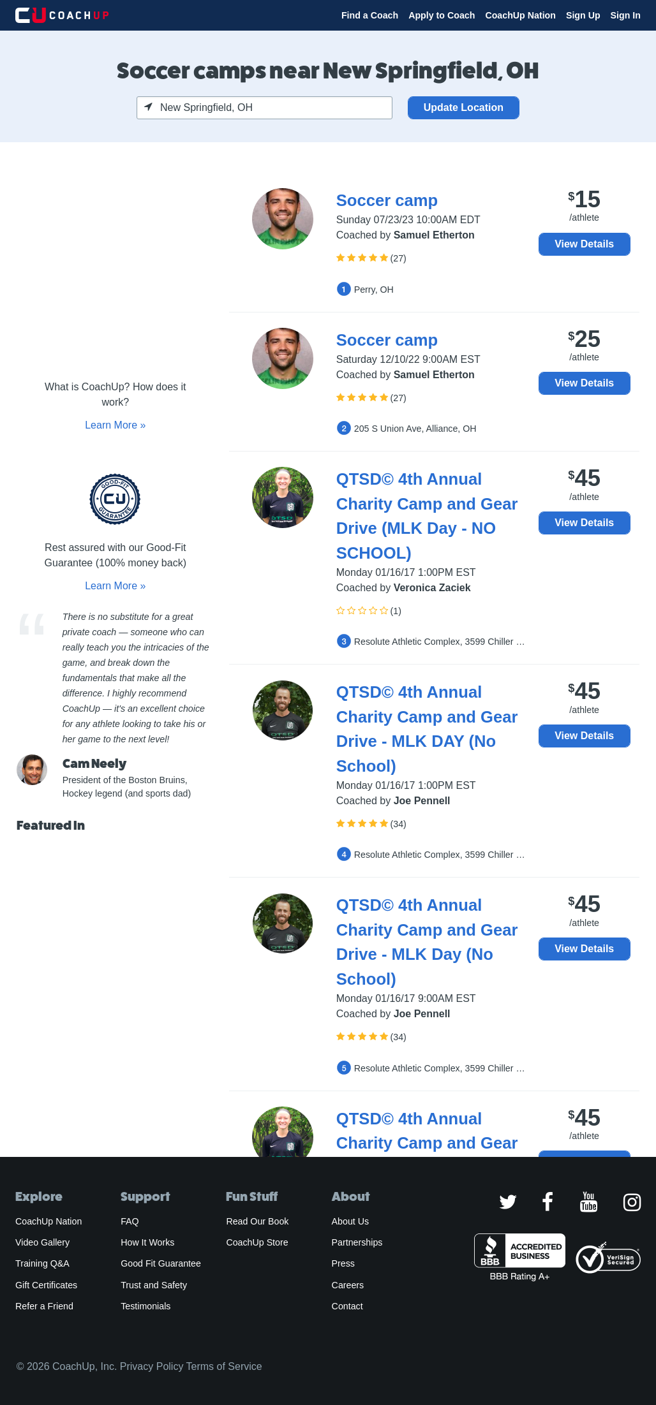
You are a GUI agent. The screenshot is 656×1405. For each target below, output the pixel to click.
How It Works (147, 1242)
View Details (584, 244)
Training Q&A (42, 1263)
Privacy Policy (152, 1366)
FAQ (129, 1221)
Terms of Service (224, 1366)
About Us (350, 1221)
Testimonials (145, 1306)
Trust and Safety (154, 1285)
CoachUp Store (257, 1242)
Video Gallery (42, 1242)
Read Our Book (257, 1221)
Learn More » (115, 425)
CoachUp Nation (520, 15)
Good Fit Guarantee (161, 1263)
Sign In (626, 15)
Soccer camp (387, 200)
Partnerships (357, 1242)
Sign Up (583, 15)
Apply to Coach (441, 15)
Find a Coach (369, 15)
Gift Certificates (46, 1285)
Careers (348, 1285)
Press (343, 1263)
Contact (347, 1306)
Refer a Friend (44, 1306)
